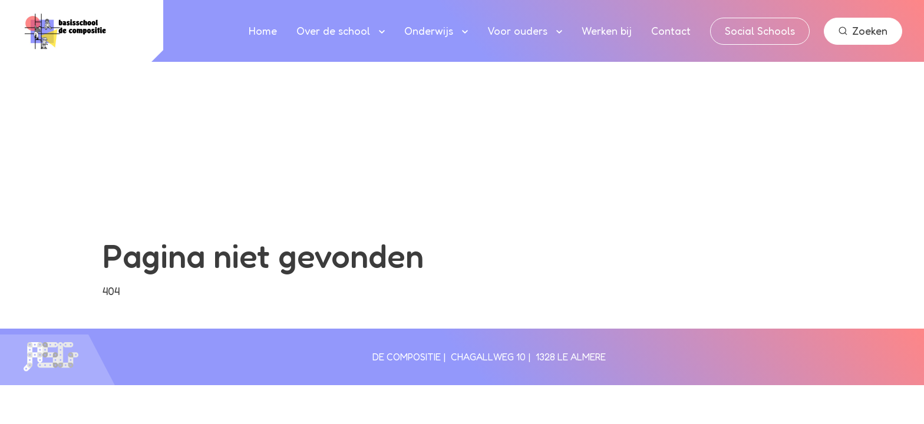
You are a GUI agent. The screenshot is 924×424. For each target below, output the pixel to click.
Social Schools (760, 30)
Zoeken (863, 30)
